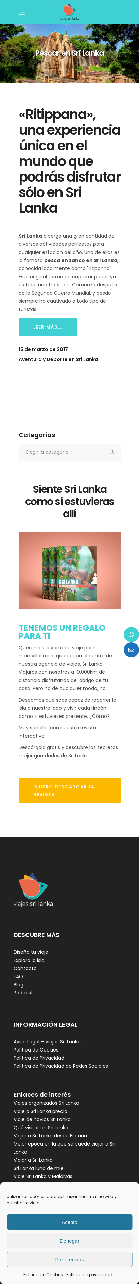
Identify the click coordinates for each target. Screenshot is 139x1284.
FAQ (18, 976)
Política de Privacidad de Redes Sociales (61, 1066)
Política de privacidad (89, 1275)
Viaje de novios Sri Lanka (42, 1119)
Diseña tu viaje (31, 952)
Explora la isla (29, 960)
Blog (18, 984)
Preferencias (69, 1259)
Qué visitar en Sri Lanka (41, 1127)
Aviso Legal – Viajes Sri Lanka (47, 1041)
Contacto (25, 968)
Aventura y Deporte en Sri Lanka (58, 359)
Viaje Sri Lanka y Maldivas (43, 1176)
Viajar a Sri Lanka (33, 1160)
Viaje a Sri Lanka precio (40, 1111)
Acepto (69, 1222)
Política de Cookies (43, 1275)
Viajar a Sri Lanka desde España (50, 1135)
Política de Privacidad (39, 1058)
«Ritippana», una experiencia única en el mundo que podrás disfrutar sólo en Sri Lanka (70, 161)
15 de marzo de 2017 (43, 349)
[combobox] (70, 452)
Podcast (23, 992)
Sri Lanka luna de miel (39, 1168)
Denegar (70, 1241)
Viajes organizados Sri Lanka (46, 1103)
